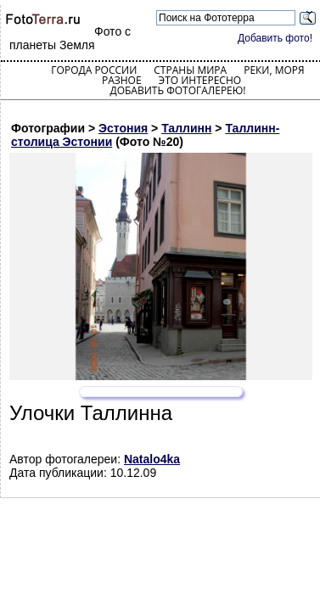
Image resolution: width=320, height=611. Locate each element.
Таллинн (186, 128)
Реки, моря (274, 70)
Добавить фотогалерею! (177, 90)
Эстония (123, 128)
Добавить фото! (275, 38)
